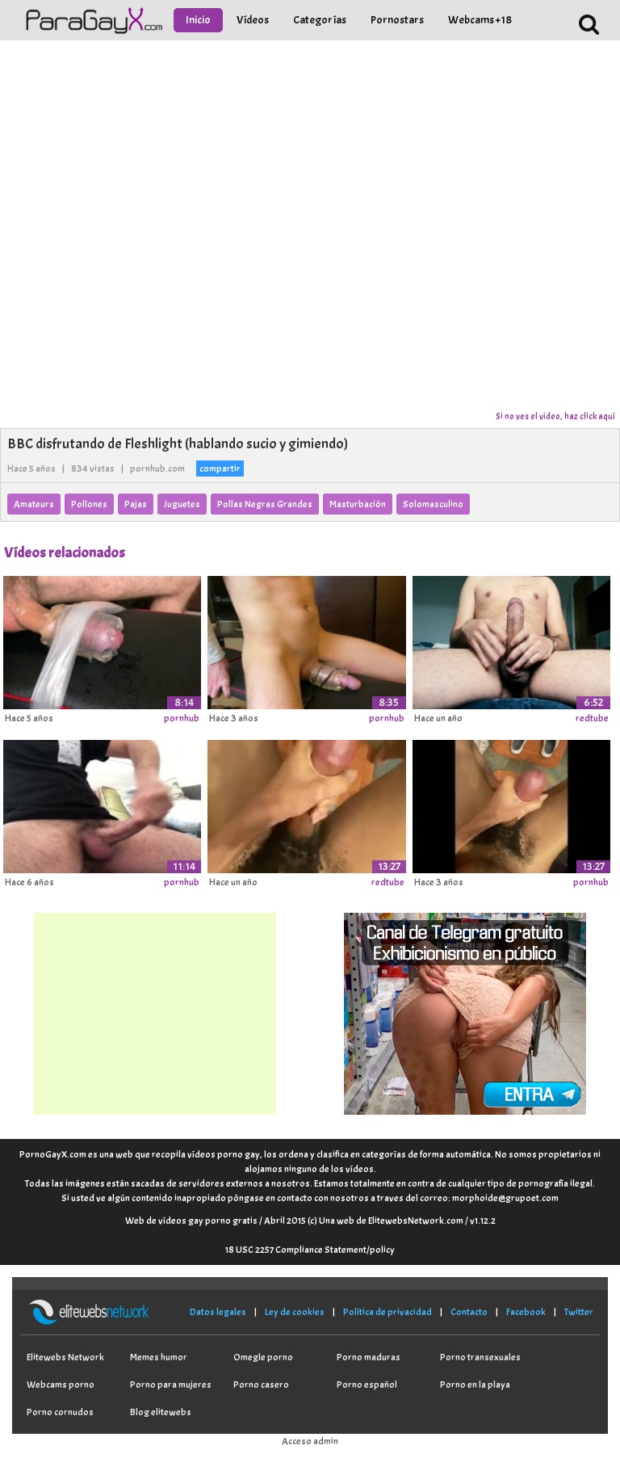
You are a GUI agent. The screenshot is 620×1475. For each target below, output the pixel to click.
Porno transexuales (480, 1357)
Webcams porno (60, 1384)
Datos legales (218, 1311)
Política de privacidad (387, 1311)
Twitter (578, 1311)
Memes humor (158, 1357)
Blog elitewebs (160, 1412)
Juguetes (182, 504)
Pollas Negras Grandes (264, 504)
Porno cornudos (60, 1412)
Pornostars (397, 20)
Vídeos (253, 20)
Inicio (198, 20)
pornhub (181, 718)
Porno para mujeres (171, 1384)
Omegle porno (263, 1357)
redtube (592, 718)
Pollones (89, 504)
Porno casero (261, 1384)
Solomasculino (433, 504)
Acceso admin (310, 1441)
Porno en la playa (475, 1384)
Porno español (367, 1384)
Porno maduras (368, 1357)
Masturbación (357, 504)
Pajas (135, 504)
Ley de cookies (295, 1311)
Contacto (469, 1311)
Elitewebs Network (65, 1357)
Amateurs (34, 504)
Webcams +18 (480, 20)
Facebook (526, 1311)
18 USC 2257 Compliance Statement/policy (310, 1249)
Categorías (319, 20)
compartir (220, 468)
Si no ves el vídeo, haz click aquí (555, 416)
